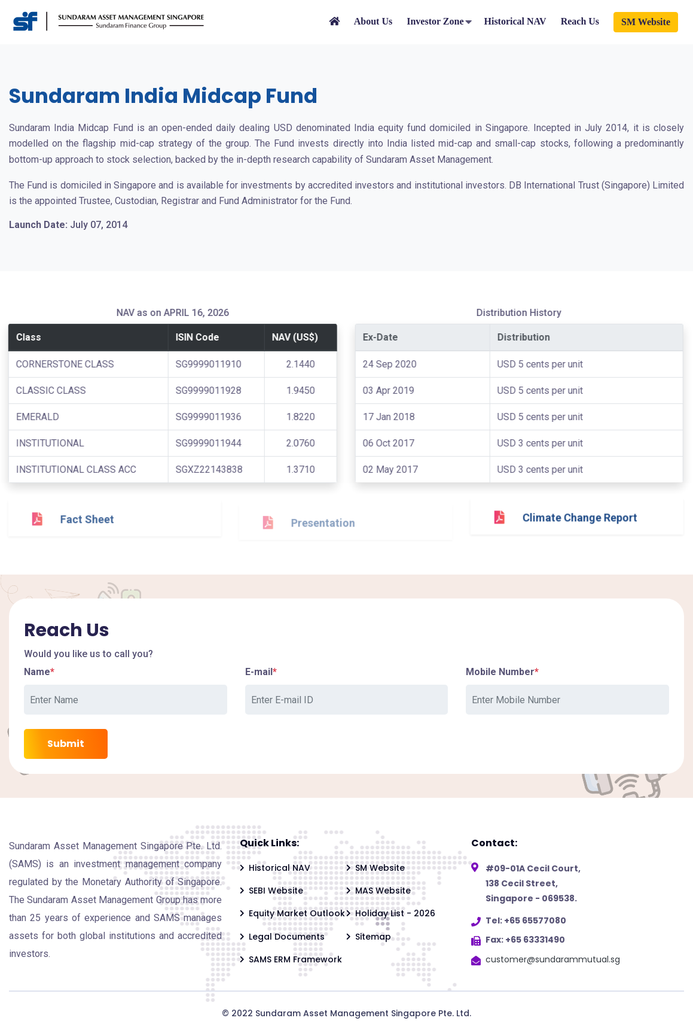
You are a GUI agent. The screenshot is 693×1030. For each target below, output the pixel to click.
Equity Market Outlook (297, 913)
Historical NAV (515, 21)
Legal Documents (287, 937)
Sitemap (373, 937)
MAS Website (383, 891)
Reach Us (580, 21)
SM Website (645, 22)
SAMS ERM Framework (295, 959)
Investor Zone (435, 21)
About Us (373, 21)
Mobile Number (502, 671)
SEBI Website (276, 891)
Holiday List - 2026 (395, 913)
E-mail (261, 671)
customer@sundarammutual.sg (553, 959)
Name (39, 671)
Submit (65, 744)
